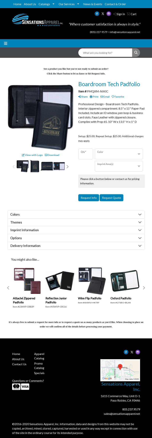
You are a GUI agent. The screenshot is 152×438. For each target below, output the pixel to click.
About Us (30, 4)
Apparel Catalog (39, 356)
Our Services (67, 4)
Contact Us (19, 364)
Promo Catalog (39, 366)
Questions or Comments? (28, 380)
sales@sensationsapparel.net (122, 413)
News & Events (92, 4)
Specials (39, 373)
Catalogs (44, 4)
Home (17, 4)
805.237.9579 (131, 409)
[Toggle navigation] (6, 43)
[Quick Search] (105, 52)
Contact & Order (115, 4)
